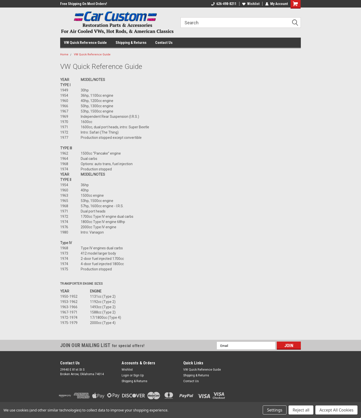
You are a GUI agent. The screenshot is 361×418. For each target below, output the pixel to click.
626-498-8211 (223, 4)
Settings (274, 410)
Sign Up (138, 375)
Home (64, 54)
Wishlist (250, 4)
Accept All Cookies (336, 410)
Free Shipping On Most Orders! (83, 4)
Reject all (301, 410)
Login (125, 375)
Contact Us (163, 42)
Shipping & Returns (131, 42)
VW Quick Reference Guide (85, 42)
